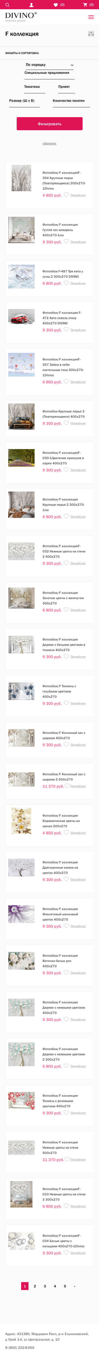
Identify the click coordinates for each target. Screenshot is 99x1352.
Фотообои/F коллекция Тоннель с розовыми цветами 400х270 (60, 1101)
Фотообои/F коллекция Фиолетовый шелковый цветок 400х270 (60, 914)
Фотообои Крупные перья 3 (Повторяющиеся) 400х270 (64, 413)
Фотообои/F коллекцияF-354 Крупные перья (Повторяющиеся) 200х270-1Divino (64, 180)
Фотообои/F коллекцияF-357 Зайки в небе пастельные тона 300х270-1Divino (63, 367)
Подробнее (78, 195)
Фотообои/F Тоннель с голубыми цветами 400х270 (59, 691)
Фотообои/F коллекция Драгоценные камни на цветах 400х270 (60, 867)
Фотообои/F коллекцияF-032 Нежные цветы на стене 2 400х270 (64, 551)
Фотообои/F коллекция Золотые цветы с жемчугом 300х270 (63, 598)
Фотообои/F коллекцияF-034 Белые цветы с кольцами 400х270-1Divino (63, 1241)
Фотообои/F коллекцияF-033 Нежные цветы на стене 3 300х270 (64, 1194)
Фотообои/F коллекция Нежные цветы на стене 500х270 (60, 1147)
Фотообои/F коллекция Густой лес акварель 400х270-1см (60, 230)
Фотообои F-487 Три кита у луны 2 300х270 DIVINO (63, 273)
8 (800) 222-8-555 (19, 1347)
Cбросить (49, 143)
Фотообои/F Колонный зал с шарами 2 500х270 (64, 776)
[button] (66, 195)
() (88, 4)
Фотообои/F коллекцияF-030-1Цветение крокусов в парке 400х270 (63, 458)
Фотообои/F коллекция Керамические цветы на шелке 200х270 (61, 821)
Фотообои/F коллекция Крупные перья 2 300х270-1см (63, 504)
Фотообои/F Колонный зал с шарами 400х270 (64, 735)
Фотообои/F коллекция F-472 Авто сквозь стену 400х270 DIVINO (62, 318)
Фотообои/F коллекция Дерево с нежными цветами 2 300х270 (64, 1054)
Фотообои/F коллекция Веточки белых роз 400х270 (60, 961)
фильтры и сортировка (22, 53)
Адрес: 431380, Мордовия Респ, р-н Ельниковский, (47, 1336)
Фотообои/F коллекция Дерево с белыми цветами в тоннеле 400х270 (64, 644)
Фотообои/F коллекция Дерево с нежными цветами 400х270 (64, 1007)
